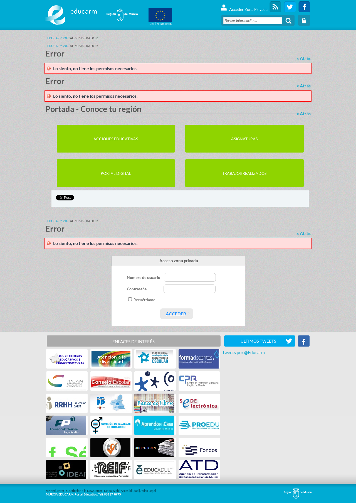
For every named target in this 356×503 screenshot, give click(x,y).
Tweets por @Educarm (243, 352)
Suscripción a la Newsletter (84, 490)
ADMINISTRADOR (84, 38)
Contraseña (137, 288)
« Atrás (304, 58)
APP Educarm (55, 490)
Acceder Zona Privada (244, 6)
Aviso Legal (148, 490)
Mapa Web (111, 490)
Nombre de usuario (144, 277)
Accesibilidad (130, 490)
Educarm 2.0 (57, 38)
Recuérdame (144, 299)
